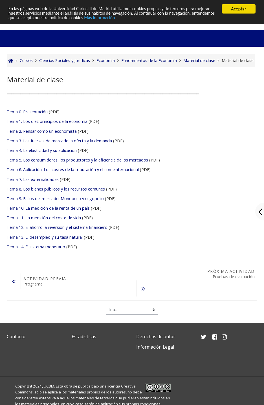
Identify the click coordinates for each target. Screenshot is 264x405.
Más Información (155, 19)
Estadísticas (84, 336)
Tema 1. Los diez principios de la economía (47, 121)
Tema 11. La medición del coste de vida (44, 217)
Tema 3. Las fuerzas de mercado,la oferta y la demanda (59, 140)
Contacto (16, 336)
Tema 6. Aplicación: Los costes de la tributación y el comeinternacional (73, 169)
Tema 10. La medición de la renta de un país (48, 208)
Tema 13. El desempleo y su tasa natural (45, 237)
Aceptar (238, 9)
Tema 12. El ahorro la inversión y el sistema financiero (57, 227)
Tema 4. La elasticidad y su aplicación (42, 150)
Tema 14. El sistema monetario (36, 246)
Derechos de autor (155, 336)
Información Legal (155, 347)
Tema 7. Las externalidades (33, 179)
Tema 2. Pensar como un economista (42, 131)
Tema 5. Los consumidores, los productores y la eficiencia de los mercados (77, 160)
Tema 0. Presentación (27, 111)
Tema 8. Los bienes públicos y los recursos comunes (56, 189)
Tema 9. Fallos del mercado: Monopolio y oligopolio (55, 198)
